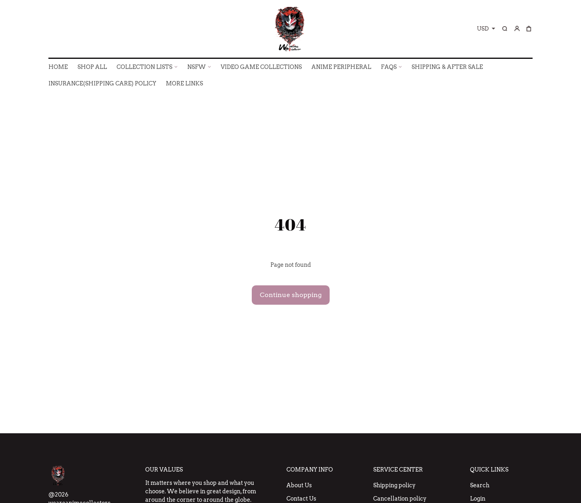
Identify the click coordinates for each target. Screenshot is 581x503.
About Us (299, 485)
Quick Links (489, 469)
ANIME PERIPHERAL (341, 67)
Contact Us (301, 498)
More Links (184, 83)
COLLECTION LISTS (144, 67)
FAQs (389, 67)
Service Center (398, 469)
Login (477, 498)
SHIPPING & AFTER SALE (447, 67)
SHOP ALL (92, 67)
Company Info (309, 469)
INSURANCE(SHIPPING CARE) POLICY (102, 83)
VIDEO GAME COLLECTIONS (261, 67)
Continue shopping (291, 295)
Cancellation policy (399, 498)
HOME (58, 67)
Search (479, 485)
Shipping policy (394, 485)
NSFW (196, 67)
